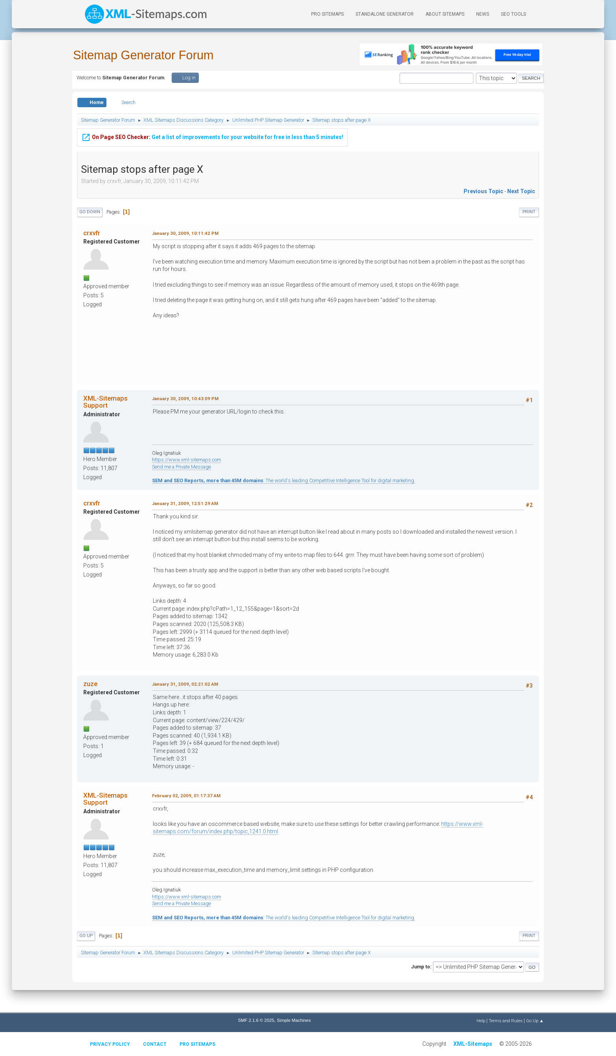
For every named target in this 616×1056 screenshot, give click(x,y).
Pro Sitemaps (197, 1044)
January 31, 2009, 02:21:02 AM (185, 684)
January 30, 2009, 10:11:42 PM (185, 233)
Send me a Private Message (181, 467)
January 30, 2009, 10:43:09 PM (185, 398)
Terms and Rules (505, 1020)
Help (481, 1020)
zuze (90, 684)
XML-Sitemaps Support (105, 401)
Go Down (89, 211)
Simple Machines (294, 1020)
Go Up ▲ (535, 1020)
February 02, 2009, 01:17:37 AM (186, 795)
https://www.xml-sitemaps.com (186, 460)
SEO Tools (513, 14)
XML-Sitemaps (472, 1044)
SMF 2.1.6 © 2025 (256, 1020)
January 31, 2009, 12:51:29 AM (185, 503)
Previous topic (483, 191)
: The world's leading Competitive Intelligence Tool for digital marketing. (283, 480)
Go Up (86, 935)
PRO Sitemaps (327, 14)
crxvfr (91, 233)
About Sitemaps (444, 14)
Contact (155, 1044)
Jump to (420, 967)
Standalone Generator (385, 14)
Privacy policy (110, 1044)
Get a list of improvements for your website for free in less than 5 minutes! (212, 136)
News (482, 14)
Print (528, 211)
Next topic (521, 191)
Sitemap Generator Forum (143, 55)
